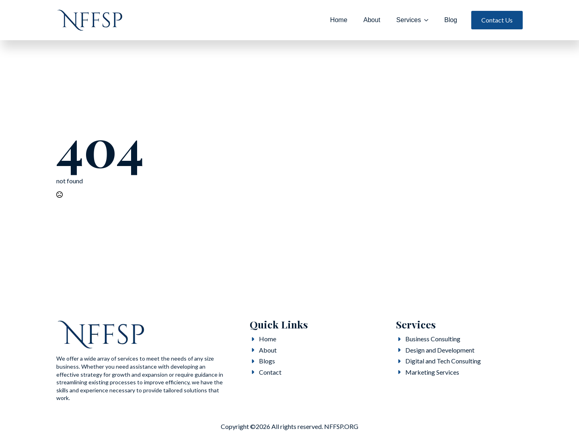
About (371, 19)
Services (408, 19)
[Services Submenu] (428, 20)
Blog (450, 19)
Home (338, 19)
